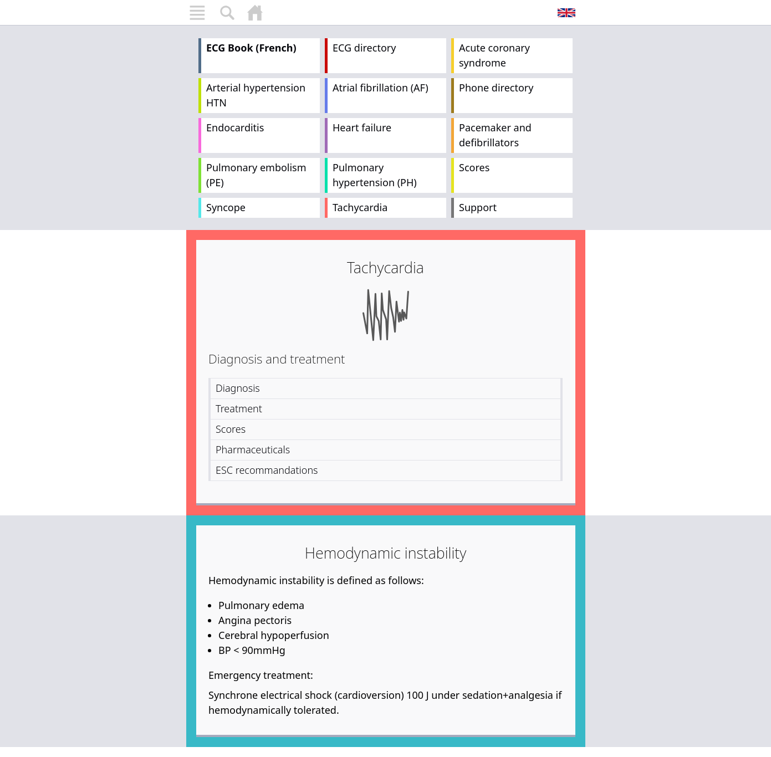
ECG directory (364, 47)
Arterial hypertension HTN (255, 95)
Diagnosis (238, 388)
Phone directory (496, 87)
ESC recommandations (267, 470)
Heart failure (362, 127)
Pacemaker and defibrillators (495, 135)
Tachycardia (360, 207)
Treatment (239, 408)
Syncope (226, 207)
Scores (474, 167)
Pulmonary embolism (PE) (256, 175)
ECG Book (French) (251, 47)
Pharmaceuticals (253, 449)
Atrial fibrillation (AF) (380, 87)
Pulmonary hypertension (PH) (375, 175)
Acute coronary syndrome (494, 55)
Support (478, 207)
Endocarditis (235, 127)
